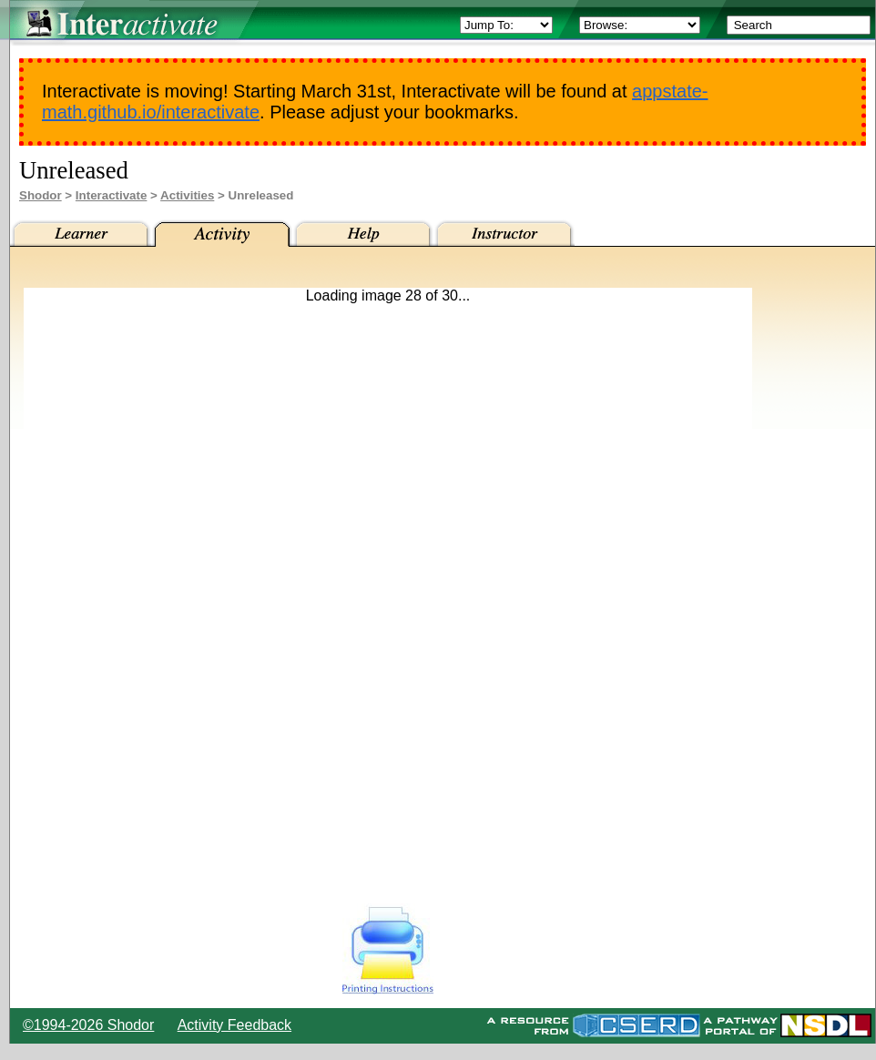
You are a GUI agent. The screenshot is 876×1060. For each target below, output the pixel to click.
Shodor (40, 195)
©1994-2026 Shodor (88, 1025)
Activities (187, 195)
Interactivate (112, 195)
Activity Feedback (234, 1025)
